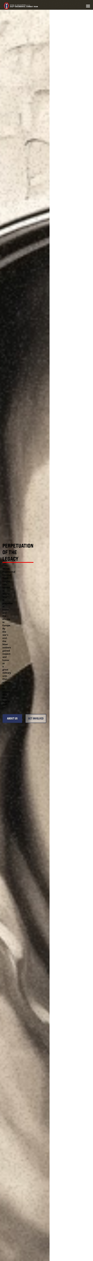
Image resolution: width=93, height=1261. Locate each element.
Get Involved (35, 645)
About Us (12, 645)
